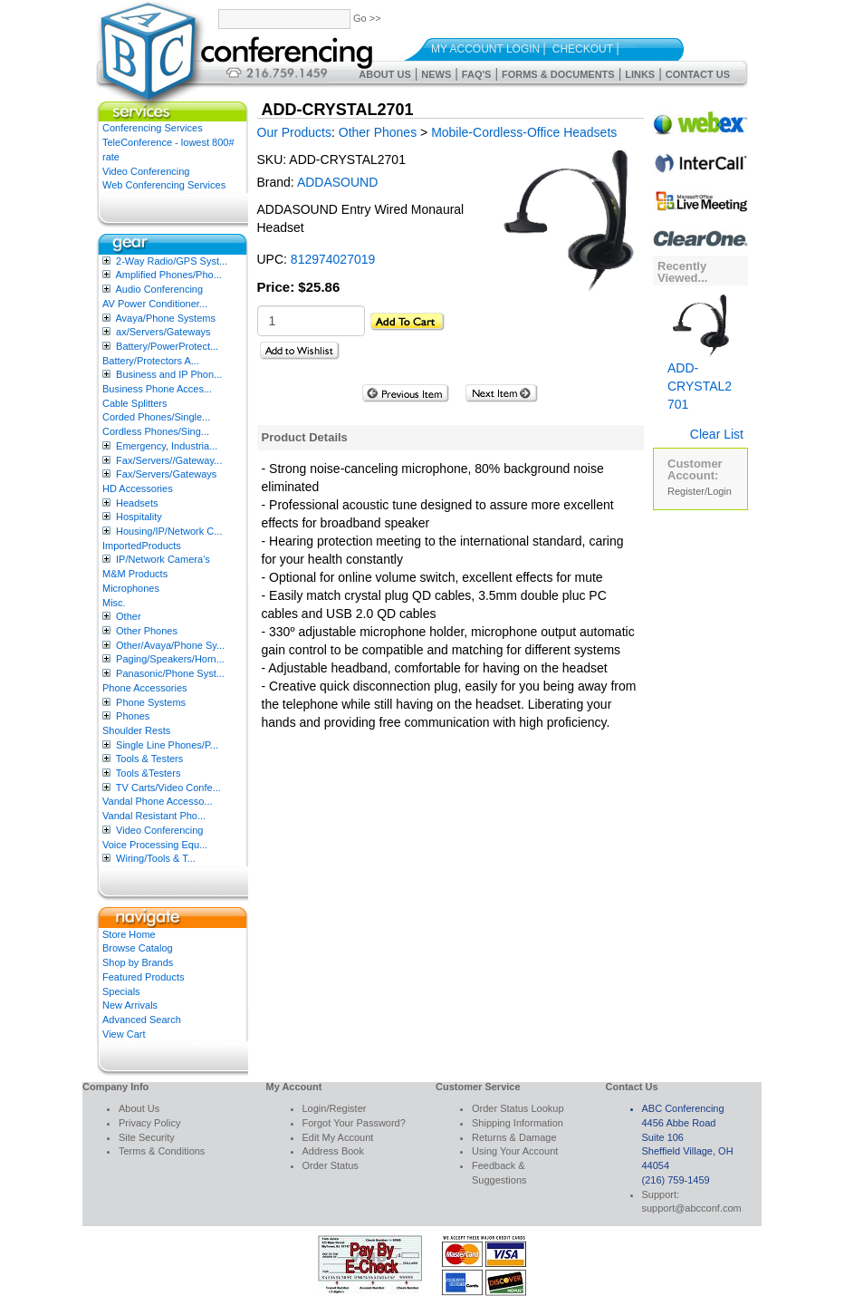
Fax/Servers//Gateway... (169, 460)
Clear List (716, 434)
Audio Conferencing (159, 289)
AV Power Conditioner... (154, 303)
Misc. (114, 602)
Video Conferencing (145, 171)
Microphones (130, 588)
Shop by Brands (137, 962)
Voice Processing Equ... (154, 844)
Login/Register (334, 1108)
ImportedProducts (141, 545)
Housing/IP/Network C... (169, 531)
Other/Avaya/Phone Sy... (170, 645)
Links (640, 74)
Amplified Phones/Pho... (168, 274)
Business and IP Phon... (169, 374)
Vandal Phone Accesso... (157, 801)
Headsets (137, 503)
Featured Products (143, 977)
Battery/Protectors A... (150, 360)
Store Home (129, 934)
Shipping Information (517, 1122)
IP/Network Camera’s (163, 559)
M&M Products (135, 573)
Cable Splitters (135, 403)
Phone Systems (151, 702)
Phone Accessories (144, 687)
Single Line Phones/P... (167, 745)
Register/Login (699, 491)
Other (128, 616)
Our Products (294, 132)
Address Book (333, 1151)
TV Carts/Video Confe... (168, 787)
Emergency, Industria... (166, 445)
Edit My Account (338, 1137)
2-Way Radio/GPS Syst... (171, 261)
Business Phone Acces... (157, 388)
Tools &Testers (148, 773)
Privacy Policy (149, 1122)
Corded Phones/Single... (156, 416)
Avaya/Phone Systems (165, 318)
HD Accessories (137, 488)
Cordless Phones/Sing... (155, 431)
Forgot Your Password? (354, 1122)
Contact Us (698, 74)
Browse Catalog (137, 947)
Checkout (582, 49)
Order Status (330, 1165)
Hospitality (139, 516)
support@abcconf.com (692, 1208)
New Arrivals (130, 1005)
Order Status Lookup (518, 1108)
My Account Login (485, 49)
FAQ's (477, 74)
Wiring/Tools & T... (156, 858)
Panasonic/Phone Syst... (170, 673)
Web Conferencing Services (163, 184)
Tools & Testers (149, 758)
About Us (384, 74)
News (436, 74)
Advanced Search (141, 1019)
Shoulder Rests (136, 730)
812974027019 (333, 259)
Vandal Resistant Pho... (154, 815)
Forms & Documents (558, 74)
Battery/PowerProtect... (167, 346)
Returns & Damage (514, 1137)
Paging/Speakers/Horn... (170, 658)
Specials (121, 991)
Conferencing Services (152, 127)
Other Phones (146, 630)
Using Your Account (515, 1151)
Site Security (147, 1137)
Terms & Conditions (162, 1151)
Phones (132, 715)
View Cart (123, 1034)
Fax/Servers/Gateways (166, 474)
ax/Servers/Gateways (163, 331)
